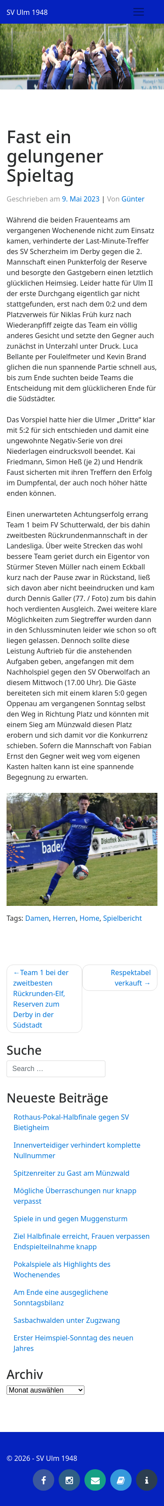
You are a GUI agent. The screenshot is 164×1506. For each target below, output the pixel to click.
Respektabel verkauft (131, 978)
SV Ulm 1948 (27, 12)
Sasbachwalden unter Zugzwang (67, 1320)
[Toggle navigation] (138, 12)
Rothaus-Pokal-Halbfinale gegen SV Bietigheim (71, 1122)
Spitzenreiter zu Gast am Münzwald (71, 1173)
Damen (37, 918)
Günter (133, 199)
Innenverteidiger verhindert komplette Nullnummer (77, 1150)
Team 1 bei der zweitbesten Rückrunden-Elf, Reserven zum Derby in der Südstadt (41, 999)
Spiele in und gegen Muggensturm (71, 1218)
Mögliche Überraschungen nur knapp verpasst (75, 1196)
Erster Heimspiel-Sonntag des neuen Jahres (73, 1343)
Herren (64, 918)
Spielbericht (122, 918)
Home (90, 918)
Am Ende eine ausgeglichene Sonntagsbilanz (61, 1297)
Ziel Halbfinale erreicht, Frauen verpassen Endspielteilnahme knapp (82, 1241)
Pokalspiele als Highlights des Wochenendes (62, 1269)
